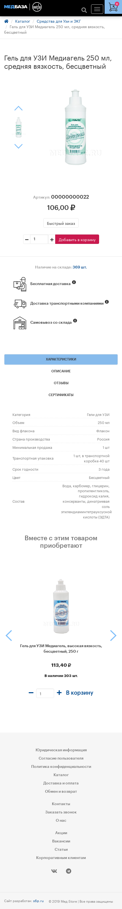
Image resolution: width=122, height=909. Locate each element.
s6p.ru (38, 900)
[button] (2, 635)
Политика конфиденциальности (61, 767)
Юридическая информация (61, 750)
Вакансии (61, 841)
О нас (61, 821)
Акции (61, 833)
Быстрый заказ (61, 223)
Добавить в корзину (77, 239)
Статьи (61, 850)
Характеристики (61, 359)
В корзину (79, 693)
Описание (61, 371)
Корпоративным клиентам (61, 858)
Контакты (61, 804)
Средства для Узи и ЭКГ (59, 21)
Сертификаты (61, 395)
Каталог (22, 21)
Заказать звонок (61, 812)
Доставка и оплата (61, 783)
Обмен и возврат (61, 792)
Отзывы (61, 383)
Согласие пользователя (61, 758)
